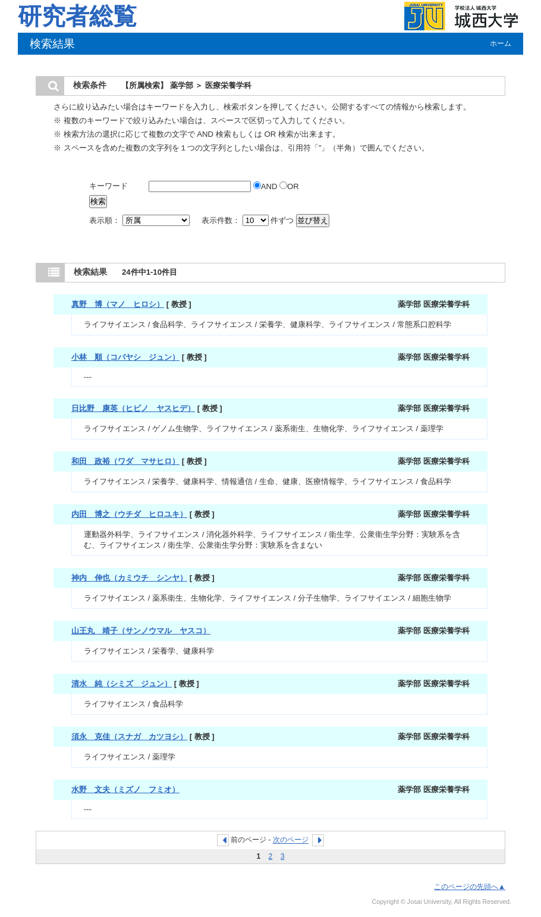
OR (289, 186)
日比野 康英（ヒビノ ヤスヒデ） (133, 408)
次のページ (291, 840)
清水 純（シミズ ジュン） (121, 683)
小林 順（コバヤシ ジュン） (125, 357)
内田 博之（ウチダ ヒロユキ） (129, 514)
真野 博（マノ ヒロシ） (117, 304)
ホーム (500, 43)
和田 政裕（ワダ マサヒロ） (125, 461)
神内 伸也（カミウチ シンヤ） (129, 577)
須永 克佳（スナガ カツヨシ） (129, 736)
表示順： (140, 220)
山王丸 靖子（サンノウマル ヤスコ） (140, 630)
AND (266, 186)
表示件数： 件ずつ (249, 220)
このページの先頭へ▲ (469, 887)
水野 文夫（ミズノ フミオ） (125, 789)
